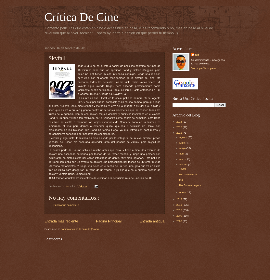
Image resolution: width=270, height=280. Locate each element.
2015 (179, 127)
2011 (179, 204)
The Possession (188, 174)
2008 (179, 221)
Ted (181, 180)
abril (182, 153)
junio (182, 142)
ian (197, 54)
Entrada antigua (151, 221)
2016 (179, 121)
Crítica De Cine (82, 16)
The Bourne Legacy (190, 185)
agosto (183, 137)
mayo (182, 148)
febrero (183, 164)
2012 (179, 199)
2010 (179, 210)
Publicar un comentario (67, 205)
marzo (183, 159)
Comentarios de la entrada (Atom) (79, 229)
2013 (179, 132)
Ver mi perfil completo (203, 68)
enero (183, 192)
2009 (179, 215)
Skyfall (182, 168)
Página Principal (109, 221)
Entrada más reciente (61, 221)
